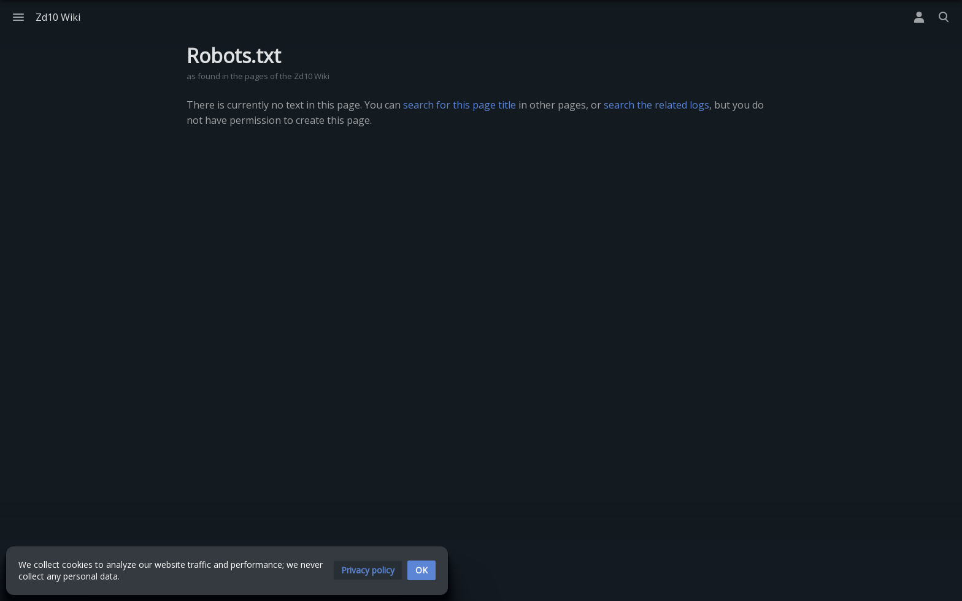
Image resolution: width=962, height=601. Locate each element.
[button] (367, 570)
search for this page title (459, 105)
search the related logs (656, 105)
